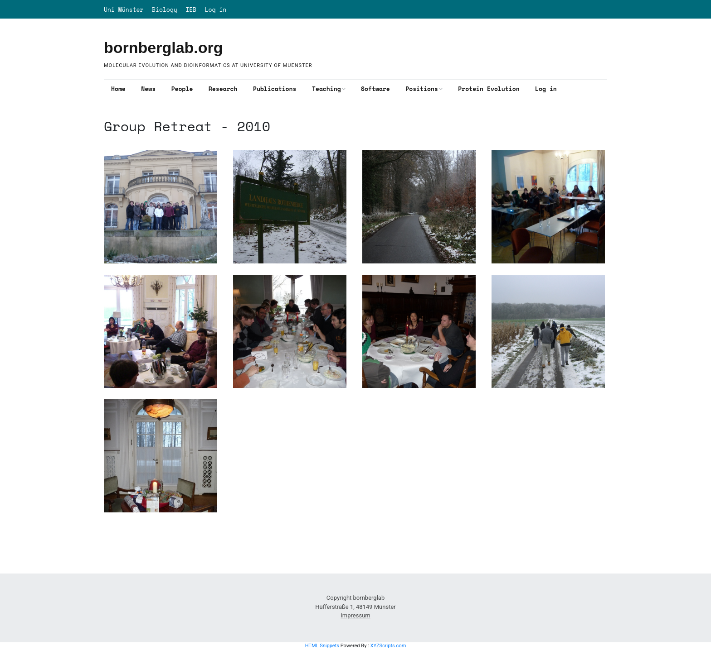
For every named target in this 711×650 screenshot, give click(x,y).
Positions (421, 88)
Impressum (355, 615)
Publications (274, 88)
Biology (164, 9)
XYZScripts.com (388, 646)
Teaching (326, 88)
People (182, 88)
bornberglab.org (163, 47)
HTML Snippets (322, 646)
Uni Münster (124, 9)
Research (223, 88)
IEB (190, 9)
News (148, 88)
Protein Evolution (488, 88)
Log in (216, 9)
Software (375, 88)
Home (118, 88)
